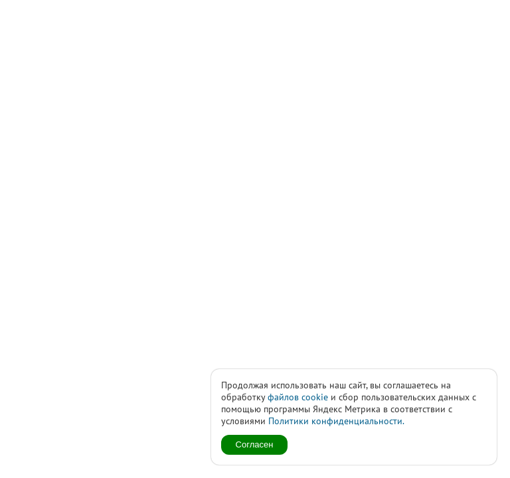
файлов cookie (298, 397)
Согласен (255, 444)
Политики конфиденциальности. (336, 421)
